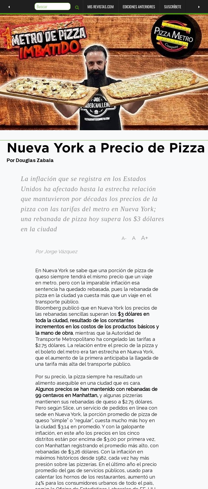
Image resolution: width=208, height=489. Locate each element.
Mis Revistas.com (94, 6)
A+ (144, 238)
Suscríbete (166, 6)
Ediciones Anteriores (133, 6)
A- (124, 238)
